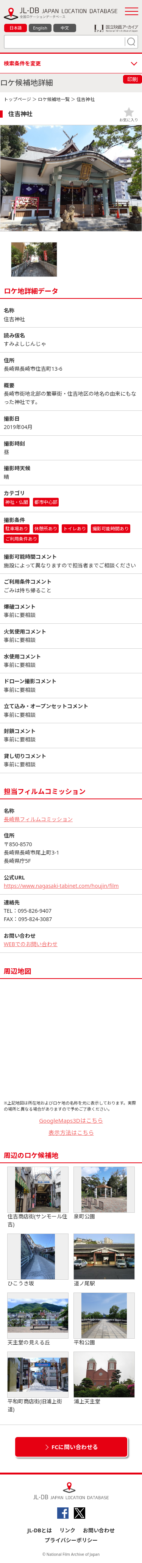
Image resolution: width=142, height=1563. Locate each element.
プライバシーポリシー (71, 1540)
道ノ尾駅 (104, 1260)
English (40, 28)
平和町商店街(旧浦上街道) (38, 1382)
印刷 (132, 79)
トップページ (17, 99)
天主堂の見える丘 (38, 1319)
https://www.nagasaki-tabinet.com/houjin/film (61, 885)
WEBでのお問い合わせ (31, 944)
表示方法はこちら (71, 1132)
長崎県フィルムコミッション (38, 819)
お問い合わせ (99, 1530)
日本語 (15, 28)
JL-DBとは (39, 1530)
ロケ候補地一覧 (54, 99)
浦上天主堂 (104, 1378)
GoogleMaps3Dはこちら (71, 1120)
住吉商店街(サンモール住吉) (38, 1197)
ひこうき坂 (38, 1260)
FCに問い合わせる (74, 1447)
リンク (67, 1530)
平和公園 (104, 1319)
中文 (65, 28)
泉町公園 (104, 1193)
